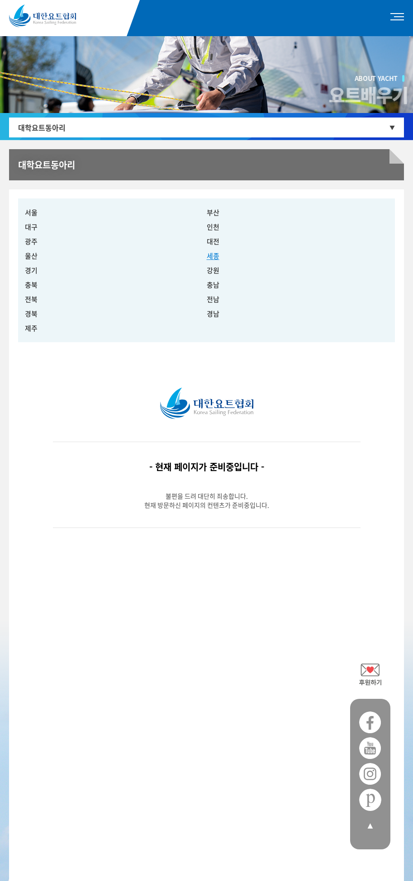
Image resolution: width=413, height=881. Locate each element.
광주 (31, 241)
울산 (31, 256)
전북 (31, 299)
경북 (31, 314)
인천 (213, 227)
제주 (31, 328)
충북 (31, 285)
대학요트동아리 (42, 127)
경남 (213, 314)
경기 (31, 270)
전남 (213, 299)
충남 (213, 285)
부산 (213, 212)
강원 (213, 270)
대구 (31, 227)
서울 (31, 212)
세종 (213, 256)
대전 (213, 241)
